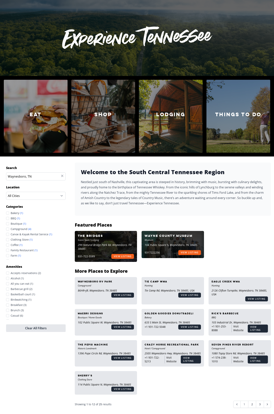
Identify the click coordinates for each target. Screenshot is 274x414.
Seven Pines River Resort (233, 344)
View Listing (122, 256)
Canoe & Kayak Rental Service (31, 234)
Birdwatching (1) (21, 299)
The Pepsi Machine (93, 344)
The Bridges (90, 236)
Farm (16, 256)
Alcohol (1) (17, 278)
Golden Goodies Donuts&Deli (169, 313)
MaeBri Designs (90, 313)
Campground (21, 229)
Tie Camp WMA (156, 281)
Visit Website (238, 328)
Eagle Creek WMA (226, 281)
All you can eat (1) (22, 283)
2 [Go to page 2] (252, 404)
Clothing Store (22, 240)
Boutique (18, 224)
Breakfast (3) (18, 305)
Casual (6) (17, 315)
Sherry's (85, 375)
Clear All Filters (36, 328)
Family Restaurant (24, 250)
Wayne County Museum (169, 236)
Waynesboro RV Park (95, 281)
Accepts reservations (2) (26, 273)
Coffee (16, 245)
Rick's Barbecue (225, 313)
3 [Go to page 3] (260, 404)
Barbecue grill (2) (21, 289)
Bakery (17, 213)
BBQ (15, 218)
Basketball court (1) (23, 294)
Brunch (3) (17, 310)
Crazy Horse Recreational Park (172, 344)
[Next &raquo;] (267, 404)
